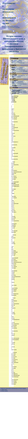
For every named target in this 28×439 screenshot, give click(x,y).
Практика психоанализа (16, 73)
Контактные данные (20, 31)
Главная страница (7, 31)
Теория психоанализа (15, 65)
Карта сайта (22, 32)
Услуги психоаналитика (16, 58)
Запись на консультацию (9, 32)
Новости (12, 87)
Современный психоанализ (16, 79)
